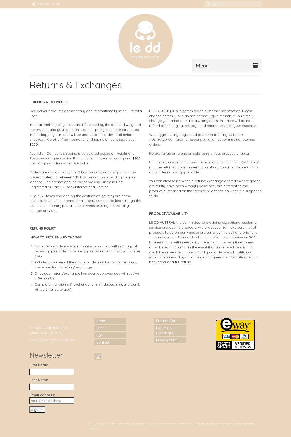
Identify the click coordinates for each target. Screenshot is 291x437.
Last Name (38, 380)
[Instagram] (97, 356)
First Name (38, 365)
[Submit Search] (207, 4)
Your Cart (46, 4)
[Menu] (227, 65)
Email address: (51, 398)
